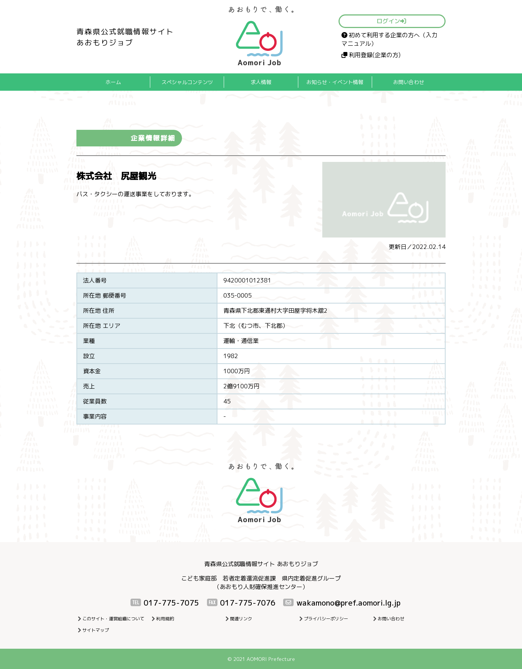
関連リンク (241, 619)
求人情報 (261, 82)
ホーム (113, 82)
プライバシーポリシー (326, 619)
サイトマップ (95, 630)
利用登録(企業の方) (371, 55)
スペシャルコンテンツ (187, 82)
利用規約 (165, 619)
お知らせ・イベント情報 (334, 82)
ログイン (391, 21)
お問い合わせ (408, 82)
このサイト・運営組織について (113, 619)
